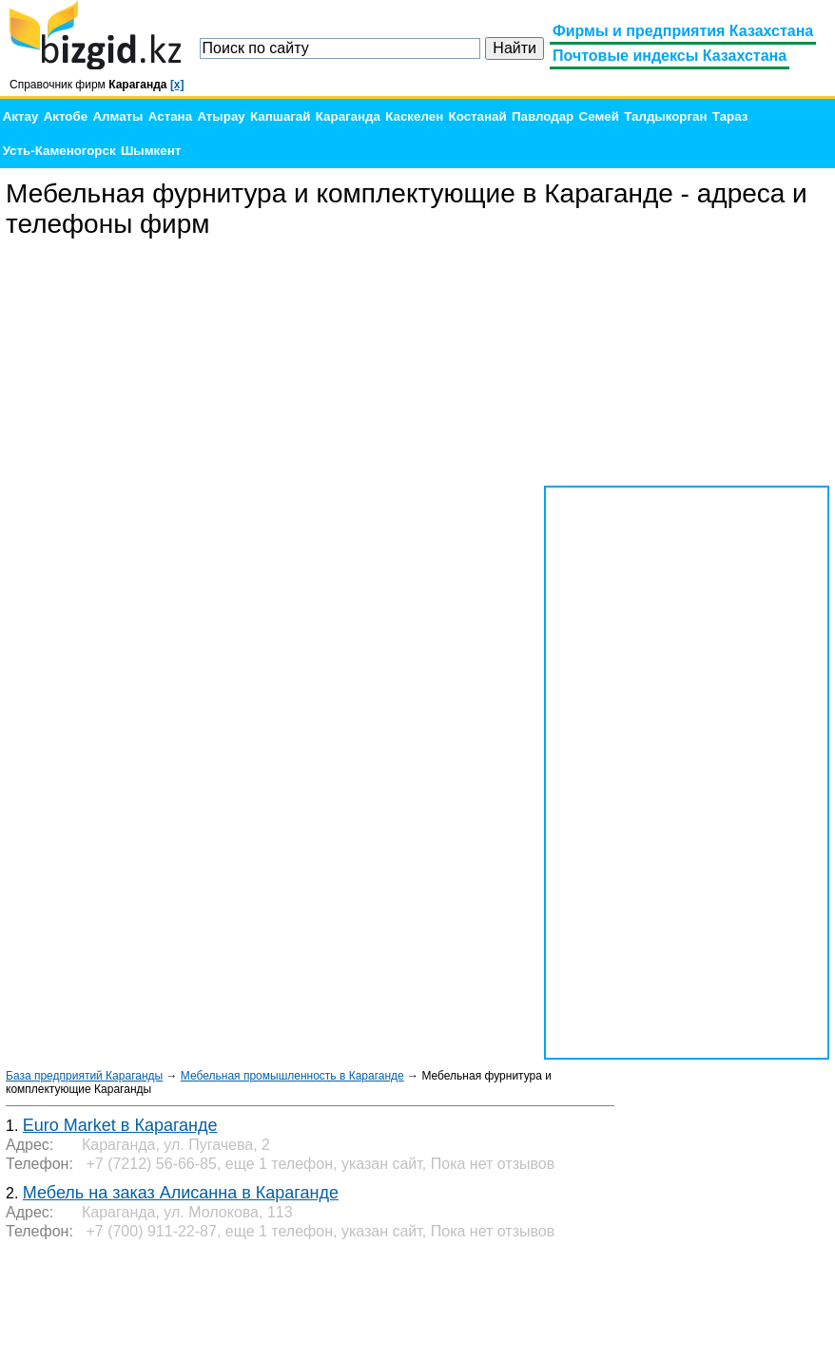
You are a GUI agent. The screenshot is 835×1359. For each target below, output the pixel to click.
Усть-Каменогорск (59, 151)
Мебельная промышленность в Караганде (292, 1075)
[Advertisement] (686, 363)
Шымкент (151, 151)
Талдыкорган (665, 116)
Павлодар (542, 116)
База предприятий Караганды (84, 1075)
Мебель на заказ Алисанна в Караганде (181, 1192)
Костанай (478, 116)
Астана (170, 116)
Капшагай (280, 116)
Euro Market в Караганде (120, 1125)
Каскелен (414, 116)
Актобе (65, 116)
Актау (21, 116)
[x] (177, 84)
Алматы (117, 116)
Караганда (348, 116)
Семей (599, 116)
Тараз (730, 116)
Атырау (220, 116)
